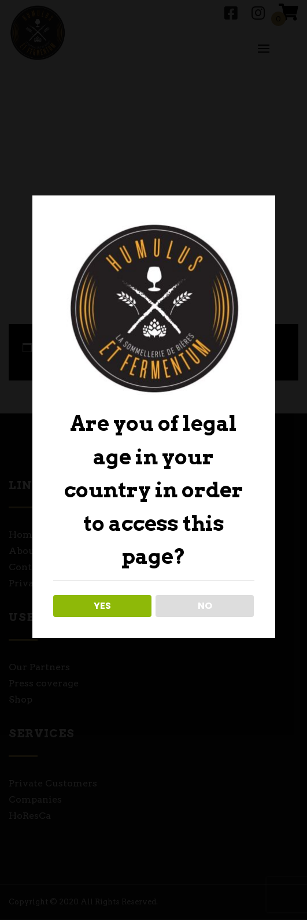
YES (102, 605)
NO (205, 605)
